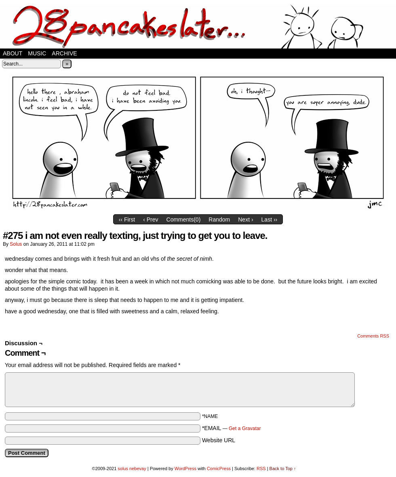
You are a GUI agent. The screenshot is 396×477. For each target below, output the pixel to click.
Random (219, 219)
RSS (261, 468)
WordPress (185, 468)
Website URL (218, 440)
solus (16, 244)
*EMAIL (231, 428)
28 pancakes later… (198, 26)
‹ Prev (150, 219)
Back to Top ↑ (283, 468)
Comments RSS (373, 335)
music (37, 53)
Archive (64, 53)
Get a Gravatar (245, 428)
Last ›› (269, 219)
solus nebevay (132, 468)
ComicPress (219, 468)
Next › (245, 219)
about (12, 53)
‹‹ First (127, 219)
